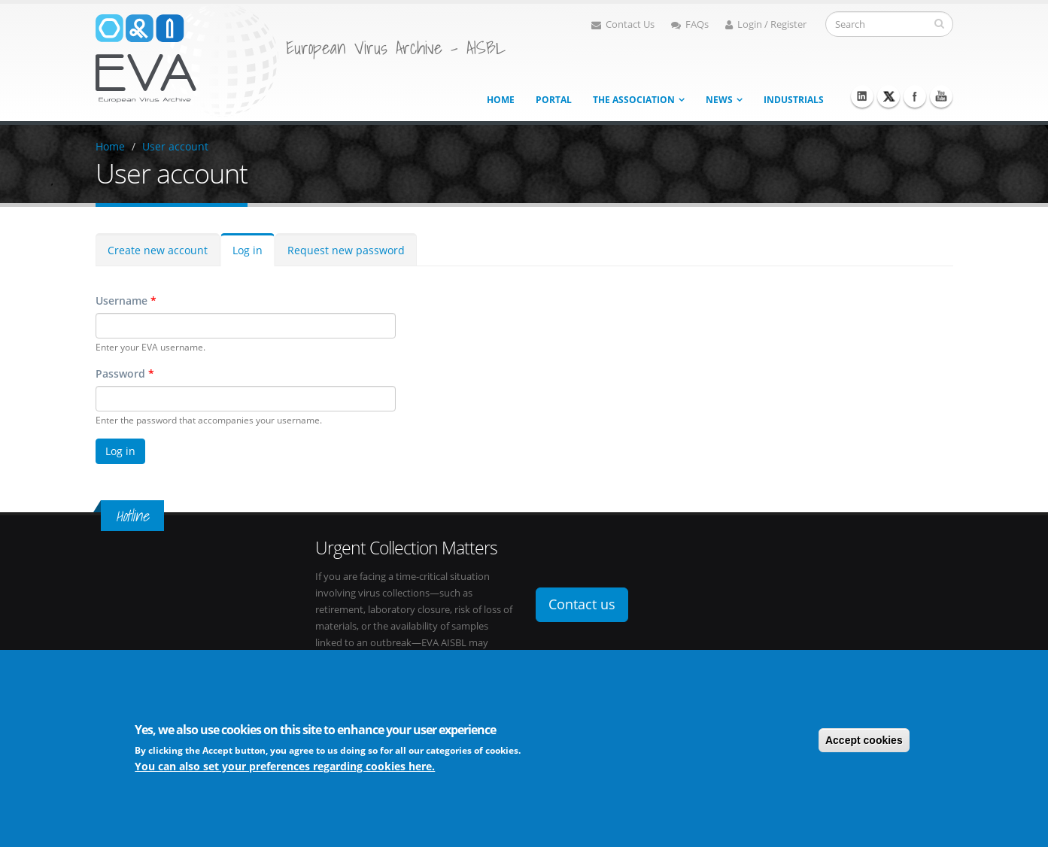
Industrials (794, 99)
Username (126, 300)
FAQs (690, 24)
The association (634, 99)
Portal (554, 99)
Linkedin (862, 96)
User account (175, 146)
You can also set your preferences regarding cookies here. (285, 767)
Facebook (915, 96)
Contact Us (623, 24)
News (719, 99)
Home (501, 99)
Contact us (581, 604)
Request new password (346, 250)
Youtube (941, 96)
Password (125, 373)
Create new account (158, 250)
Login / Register (766, 24)
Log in (247, 250)
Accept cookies (864, 741)
